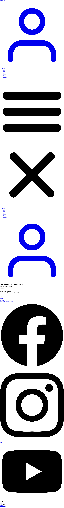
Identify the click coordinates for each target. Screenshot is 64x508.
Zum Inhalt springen (2, 0)
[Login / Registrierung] (32, 282)
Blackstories (4, 77)
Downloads (3, 72)
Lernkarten (4, 76)
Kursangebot (3, 68)
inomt (1, 1)
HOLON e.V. (1, 299)
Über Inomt (3, 69)
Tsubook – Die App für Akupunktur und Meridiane (6, 301)
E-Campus (3, 73)
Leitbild (4, 71)
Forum (4, 75)
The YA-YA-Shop (2, 300)
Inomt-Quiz (1, 298)
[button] (32, 142)
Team (4, 70)
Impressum (1, 505)
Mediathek (4, 74)
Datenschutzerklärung (3, 506)
